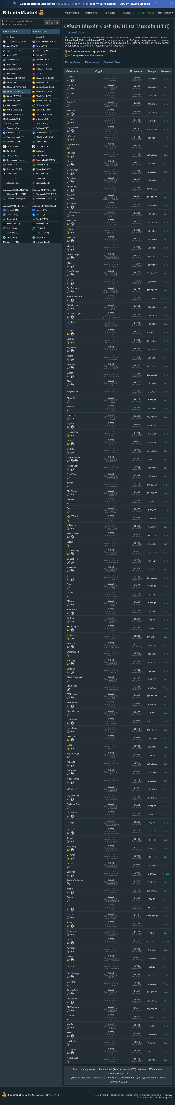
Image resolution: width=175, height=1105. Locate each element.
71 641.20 (151, 561)
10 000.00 (151, 282)
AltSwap (70, 601)
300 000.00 (152, 155)
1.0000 (111, 78)
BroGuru (70, 339)
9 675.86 (152, 662)
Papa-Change (73, 753)
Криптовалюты (16, 31)
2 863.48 (152, 544)
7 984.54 (152, 299)
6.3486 (136, 578)
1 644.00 (152, 815)
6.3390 (136, 628)
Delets (70, 440)
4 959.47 (152, 121)
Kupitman (71, 153)
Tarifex (70, 483)
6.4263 (136, 299)
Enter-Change (73, 254)
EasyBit (70, 406)
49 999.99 (151, 468)
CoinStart (71, 855)
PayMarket (72, 347)
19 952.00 (151, 789)
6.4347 (136, 222)
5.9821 (136, 1009)
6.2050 (136, 865)
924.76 (152, 899)
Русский (164, 13)
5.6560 (136, 1018)
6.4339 (136, 231)
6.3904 (136, 476)
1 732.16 (152, 96)
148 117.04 (152, 485)
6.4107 (136, 409)
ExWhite (70, 500)
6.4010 (136, 442)
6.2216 (136, 831)
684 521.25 (152, 417)
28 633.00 (151, 180)
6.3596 (136, 561)
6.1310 (136, 908)
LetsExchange (73, 212)
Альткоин (71, 948)
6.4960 (136, 87)
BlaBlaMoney (73, 1007)
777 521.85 (152, 290)
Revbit (70, 161)
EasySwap (72, 846)
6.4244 (136, 307)
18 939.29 (151, 315)
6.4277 (136, 265)
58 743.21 (151, 256)
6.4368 (136, 214)
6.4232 (136, 315)
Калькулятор (92, 62)
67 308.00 (151, 79)
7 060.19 (152, 831)
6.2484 (136, 806)
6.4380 (136, 206)
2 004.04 (152, 392)
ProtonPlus (72, 187)
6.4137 (136, 366)
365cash (72, 516)
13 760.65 (151, 476)
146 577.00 (152, 189)
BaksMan (71, 872)
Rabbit (70, 593)
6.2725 (136, 798)
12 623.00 (151, 738)
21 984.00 (151, 206)
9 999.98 (152, 442)
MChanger (71, 203)
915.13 (152, 967)
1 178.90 (152, 628)
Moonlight (71, 85)
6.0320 (136, 984)
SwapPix (71, 110)
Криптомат (72, 609)
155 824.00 (152, 730)
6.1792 (136, 882)
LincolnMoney (73, 550)
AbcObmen (72, 736)
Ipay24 (70, 956)
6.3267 (136, 679)
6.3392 (136, 620)
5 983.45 (152, 603)
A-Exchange (72, 1058)
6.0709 (136, 975)
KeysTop (71, 136)
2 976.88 (152, 679)
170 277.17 (152, 129)
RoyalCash (72, 728)
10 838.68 (151, 612)
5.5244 (136, 1026)
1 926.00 (152, 781)
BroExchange (73, 973)
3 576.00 (152, 527)
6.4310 (136, 256)
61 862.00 (151, 747)
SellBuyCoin (72, 703)
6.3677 (136, 510)
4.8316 (136, 1043)
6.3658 (136, 527)
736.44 (152, 459)
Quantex (70, 635)
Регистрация (146, 13)
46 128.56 (151, 409)
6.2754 (136, 781)
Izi (68, 576)
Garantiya (71, 931)
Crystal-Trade (73, 144)
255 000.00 (152, 908)
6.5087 (136, 79)
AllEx (69, 263)
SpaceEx (71, 246)
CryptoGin (71, 195)
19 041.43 (151, 857)
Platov (69, 381)
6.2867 (136, 772)
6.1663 (136, 899)
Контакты (109, 12)
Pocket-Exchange (75, 880)
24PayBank (72, 999)
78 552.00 (151, 104)
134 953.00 (152, 341)
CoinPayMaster (74, 288)
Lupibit (70, 373)
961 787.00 (152, 992)
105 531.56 (152, 696)
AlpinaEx (71, 398)
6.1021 (136, 958)
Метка (70, 914)
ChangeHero (72, 559)
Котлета (70, 922)
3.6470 (136, 1060)
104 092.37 (152, 578)
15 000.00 (151, 1034)
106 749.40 (152, 891)
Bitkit (69, 1032)
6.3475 (136, 586)
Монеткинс (72, 567)
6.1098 (136, 950)
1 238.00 (152, 1018)
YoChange (71, 525)
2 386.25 (152, 518)
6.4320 (136, 239)
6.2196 (136, 840)
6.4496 (136, 121)
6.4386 (136, 189)
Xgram (70, 356)
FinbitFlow (71, 1041)
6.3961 (136, 459)
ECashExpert (73, 652)
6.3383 (136, 637)
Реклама (168, 1094)
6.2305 (136, 823)
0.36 (152, 713)
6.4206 (136, 349)
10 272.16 (151, 552)
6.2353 (136, 815)
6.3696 (136, 493)
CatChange (72, 618)
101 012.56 (152, 493)
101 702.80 (152, 637)
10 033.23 (151, 324)
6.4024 (136, 434)
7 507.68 (152, 984)
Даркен (70, 423)
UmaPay (71, 669)
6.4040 (136, 417)
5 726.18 (152, 882)
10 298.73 (151, 214)
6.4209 (136, 341)
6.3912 (136, 468)
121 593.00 (152, 941)
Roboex (70, 823)
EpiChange (72, 686)
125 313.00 (152, 332)
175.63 (152, 645)
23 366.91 (151, 654)
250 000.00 (152, 231)
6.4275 (136, 273)
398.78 (152, 933)
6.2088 (136, 857)
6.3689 (136, 502)
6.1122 (136, 924)
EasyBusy (71, 178)
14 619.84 (151, 358)
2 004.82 (152, 510)
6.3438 (136, 603)
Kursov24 (71, 364)
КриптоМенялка (74, 297)
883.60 (152, 620)
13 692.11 (151, 1060)
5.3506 (136, 1034)
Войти (127, 13)
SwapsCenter (73, 533)
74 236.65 (151, 865)
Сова (69, 939)
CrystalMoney (73, 796)
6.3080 (136, 705)
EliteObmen (72, 491)
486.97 (152, 755)
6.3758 (136, 485)
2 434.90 (152, 502)
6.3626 (136, 544)
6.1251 (136, 916)
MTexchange (72, 432)
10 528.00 (151, 772)
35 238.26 (151, 349)
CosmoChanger (74, 313)
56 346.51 (151, 595)
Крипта (70, 889)
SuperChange (73, 711)
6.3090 (136, 696)
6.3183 (136, 688)
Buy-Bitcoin (72, 789)
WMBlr (70, 1024)
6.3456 (136, 595)
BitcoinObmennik (74, 677)
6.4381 (136, 197)
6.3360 (136, 662)
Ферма (70, 838)
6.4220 (136, 324)
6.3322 (136, 671)
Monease (71, 415)
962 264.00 (152, 1001)
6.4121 (136, 392)
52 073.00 (151, 248)
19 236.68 (151, 383)
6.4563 (136, 112)
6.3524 (136, 569)
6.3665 (136, 518)
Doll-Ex (70, 280)
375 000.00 (152, 721)
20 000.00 (151, 958)
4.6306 (136, 1051)
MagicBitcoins (73, 391)
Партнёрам (132, 1094)
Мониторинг (72, 12)
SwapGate (71, 220)
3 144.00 (152, 874)
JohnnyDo (71, 330)
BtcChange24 (73, 626)
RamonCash (72, 466)
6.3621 (136, 552)
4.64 (152, 1026)
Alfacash (71, 643)
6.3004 (136, 738)
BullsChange (72, 305)
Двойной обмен (112, 62)
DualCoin (71, 322)
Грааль (70, 119)
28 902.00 (151, 265)
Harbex (70, 77)
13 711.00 (151, 840)
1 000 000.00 (152, 916)
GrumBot (71, 1015)
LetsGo (70, 229)
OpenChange (73, 271)
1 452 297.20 (152, 163)
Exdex (69, 584)
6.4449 (136, 146)
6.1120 (136, 941)
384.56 (152, 671)
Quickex (70, 449)
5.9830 (136, 1001)
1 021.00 (152, 172)
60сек (69, 745)
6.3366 (136, 654)
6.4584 (136, 96)
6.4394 (136, 172)
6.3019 (136, 730)
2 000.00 (152, 146)
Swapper (71, 237)
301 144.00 (152, 273)
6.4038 (136, 425)
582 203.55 (152, 375)
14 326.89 (151, 112)
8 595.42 (152, 586)
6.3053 (136, 721)
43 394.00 (151, 239)
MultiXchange (73, 779)
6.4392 (136, 180)
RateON (70, 94)
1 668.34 (152, 434)
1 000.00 (152, 924)
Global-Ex (71, 1049)
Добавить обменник (150, 1094)
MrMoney (71, 660)
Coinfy (70, 863)
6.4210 (136, 332)
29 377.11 (151, 1051)
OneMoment (72, 719)
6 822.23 (152, 806)
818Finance (72, 694)
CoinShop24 (72, 170)
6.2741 (136, 789)
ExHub (70, 542)
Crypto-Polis (72, 102)
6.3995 (136, 451)
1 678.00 (152, 1043)
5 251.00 (152, 400)
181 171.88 (152, 197)
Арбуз (69, 508)
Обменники (91, 12)
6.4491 (136, 129)
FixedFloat (71, 474)
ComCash (71, 966)
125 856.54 (152, 366)
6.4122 (136, 383)
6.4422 (136, 163)
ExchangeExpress (75, 804)
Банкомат (71, 770)
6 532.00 (152, 569)
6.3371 (136, 645)
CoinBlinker (72, 812)
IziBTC (70, 906)
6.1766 (136, 891)
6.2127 (136, 848)
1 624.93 (152, 688)
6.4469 (136, 138)
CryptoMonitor (73, 127)
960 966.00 (152, 1009)
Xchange (71, 762)
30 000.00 (151, 87)
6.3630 (136, 535)
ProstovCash (73, 990)
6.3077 (136, 713)
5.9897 (136, 992)
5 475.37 (152, 705)
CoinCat (70, 829)
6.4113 (136, 400)
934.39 (152, 823)
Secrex (70, 897)
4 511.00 (152, 848)
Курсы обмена (72, 62)
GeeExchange (73, 457)
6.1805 (136, 874)
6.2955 (136, 755)
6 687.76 (152, 425)
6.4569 (136, 104)
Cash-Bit (71, 982)
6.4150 (136, 358)
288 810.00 (152, 764)
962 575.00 (152, 798)
